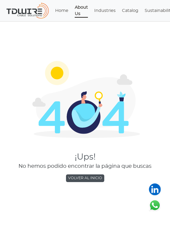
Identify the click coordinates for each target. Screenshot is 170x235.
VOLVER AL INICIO (85, 178)
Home (61, 10)
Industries (105, 10)
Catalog (130, 10)
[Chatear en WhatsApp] (155, 205)
